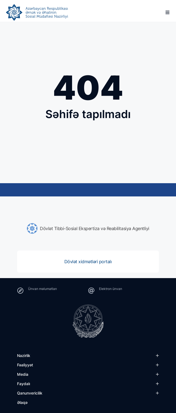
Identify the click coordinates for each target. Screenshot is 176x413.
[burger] (167, 12)
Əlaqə (22, 402)
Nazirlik (23, 355)
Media (22, 374)
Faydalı (23, 383)
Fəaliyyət (25, 365)
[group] (88, 228)
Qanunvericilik (29, 393)
